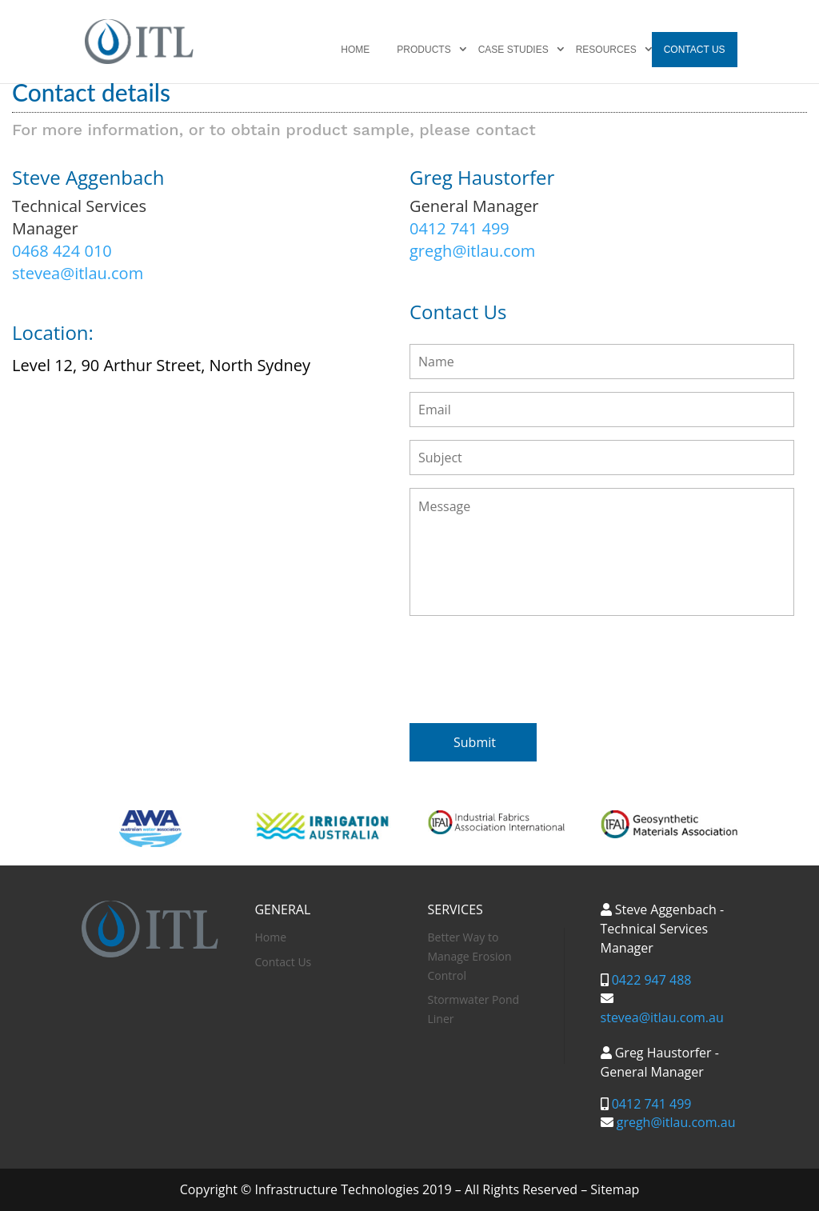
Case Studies (513, 49)
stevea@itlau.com (77, 273)
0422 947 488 (652, 980)
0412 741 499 (459, 228)
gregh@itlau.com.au (676, 1122)
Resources (606, 49)
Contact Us (694, 49)
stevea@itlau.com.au (662, 1017)
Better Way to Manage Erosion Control (470, 956)
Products (423, 49)
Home (355, 49)
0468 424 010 (62, 251)
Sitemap (614, 1189)
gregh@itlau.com (472, 251)
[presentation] (531, 666)
